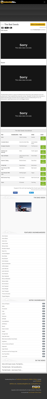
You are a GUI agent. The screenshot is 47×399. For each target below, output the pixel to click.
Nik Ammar (34, 165)
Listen (43, 138)
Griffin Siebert (5, 266)
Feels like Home (5, 336)
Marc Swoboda (5, 276)
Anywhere (4, 341)
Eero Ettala (4, 256)
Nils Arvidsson (5, 283)
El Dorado (21, 182)
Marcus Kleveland (6, 278)
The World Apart (23, 146)
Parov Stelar (34, 155)
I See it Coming (22, 137)
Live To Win (4, 356)
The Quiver (4, 308)
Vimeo (35, 379)
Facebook (44, 189)
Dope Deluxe (22, 165)
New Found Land (35, 177)
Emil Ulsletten (5, 261)
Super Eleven (5, 349)
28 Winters (4, 323)
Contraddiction (5, 321)
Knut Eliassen (5, 273)
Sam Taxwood (5, 286)
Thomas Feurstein (6, 293)
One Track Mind (5, 354)
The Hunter (22, 177)
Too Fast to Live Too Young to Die (9, 351)
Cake (3, 311)
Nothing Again (22, 172)
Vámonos (4, 316)
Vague (32, 172)
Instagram (25, 379)
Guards (33, 137)
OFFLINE (4, 318)
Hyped (3, 331)
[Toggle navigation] (44, 2)
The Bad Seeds (10, 24)
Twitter (30, 379)
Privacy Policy (38, 390)
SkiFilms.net (13, 384)
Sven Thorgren (5, 291)
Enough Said (5, 334)
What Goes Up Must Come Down (9, 339)
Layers (3, 313)
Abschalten (21, 168)
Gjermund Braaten (6, 263)
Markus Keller (5, 281)
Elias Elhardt (5, 258)
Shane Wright (5, 288)
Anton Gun (4, 241)
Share (15, 192)
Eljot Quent (34, 168)
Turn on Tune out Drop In (8, 344)
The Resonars (34, 146)
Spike (3, 306)
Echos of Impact (5, 303)
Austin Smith (5, 243)
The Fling (33, 182)
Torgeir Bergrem (6, 296)
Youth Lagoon (34, 151)
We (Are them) (22, 160)
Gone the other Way (24, 142)
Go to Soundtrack (38, 29)
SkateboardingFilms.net (23, 384)
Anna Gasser (5, 236)
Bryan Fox (4, 251)
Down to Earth (5, 329)
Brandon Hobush (6, 248)
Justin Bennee (5, 268)
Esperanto (4, 346)
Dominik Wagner (6, 253)
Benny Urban (5, 246)
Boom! (3, 326)
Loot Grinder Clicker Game (34, 392)
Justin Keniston (5, 271)
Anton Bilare (5, 238)
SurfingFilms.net (35, 384)
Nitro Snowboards (38, 24)
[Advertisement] (23, 12)
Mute (20, 151)
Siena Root (33, 160)
